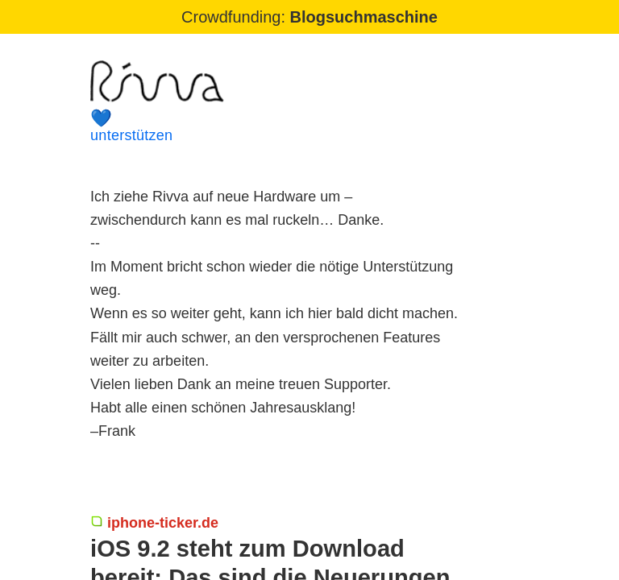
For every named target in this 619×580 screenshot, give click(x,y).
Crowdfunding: (309, 17)
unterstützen (281, 126)
